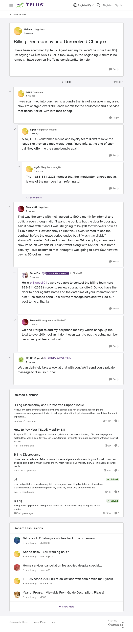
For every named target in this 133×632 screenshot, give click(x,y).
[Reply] (114, 69)
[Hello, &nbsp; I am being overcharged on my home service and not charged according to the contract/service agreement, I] (66, 413)
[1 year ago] (29, 420)
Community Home (18, 622)
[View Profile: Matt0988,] (17, 540)
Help (53, 622)
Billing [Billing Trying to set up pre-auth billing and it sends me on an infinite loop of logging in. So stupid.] (18, 501)
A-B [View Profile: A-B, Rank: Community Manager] (16, 445)
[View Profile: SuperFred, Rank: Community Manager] (25, 275)
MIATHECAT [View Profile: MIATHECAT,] (46, 583)
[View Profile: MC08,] (17, 594)
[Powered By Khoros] (116, 624)
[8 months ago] (26, 445)
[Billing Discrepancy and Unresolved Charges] (30, 95)
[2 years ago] (26, 513)
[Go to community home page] (30, 5)
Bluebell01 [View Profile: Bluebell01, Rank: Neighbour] (31, 207)
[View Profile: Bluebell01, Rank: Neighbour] (21, 209)
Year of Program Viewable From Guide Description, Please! (63, 592)
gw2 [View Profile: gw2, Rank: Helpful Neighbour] (16, 491)
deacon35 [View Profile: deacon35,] (45, 570)
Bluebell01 (39, 282)
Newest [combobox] (118, 81)
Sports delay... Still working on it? (46, 552)
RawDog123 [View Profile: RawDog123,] (46, 556)
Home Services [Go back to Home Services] (17, 14)
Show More (34, 197)
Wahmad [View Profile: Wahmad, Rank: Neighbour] (28, 29)
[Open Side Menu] (11, 5)
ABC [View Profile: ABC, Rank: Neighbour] (16, 513)
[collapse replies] (11, 92)
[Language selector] (83, 5)
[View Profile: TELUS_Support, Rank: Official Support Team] (21, 359)
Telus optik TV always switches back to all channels (59, 538)
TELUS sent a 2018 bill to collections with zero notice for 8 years (68, 579)
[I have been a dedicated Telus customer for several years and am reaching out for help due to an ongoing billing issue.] (66, 462)
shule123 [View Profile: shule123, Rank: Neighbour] (18, 470)
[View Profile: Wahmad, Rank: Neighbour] (18, 31)
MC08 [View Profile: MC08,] (43, 597)
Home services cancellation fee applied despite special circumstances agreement (61, 566)
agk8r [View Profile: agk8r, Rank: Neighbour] (29, 92)
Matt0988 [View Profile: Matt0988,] (45, 542)
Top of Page (39, 622)
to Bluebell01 (77, 273)
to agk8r (53, 129)
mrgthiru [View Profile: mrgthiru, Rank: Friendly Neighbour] (18, 420)
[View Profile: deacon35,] (17, 567)
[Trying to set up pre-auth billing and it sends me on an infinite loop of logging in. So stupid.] (59, 507)
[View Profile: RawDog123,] (17, 554)
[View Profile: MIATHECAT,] (17, 581)
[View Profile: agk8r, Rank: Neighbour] (21, 93)
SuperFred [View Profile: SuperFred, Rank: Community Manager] (35, 273)
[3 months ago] (26, 492)
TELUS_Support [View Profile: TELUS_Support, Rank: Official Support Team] (34, 358)
